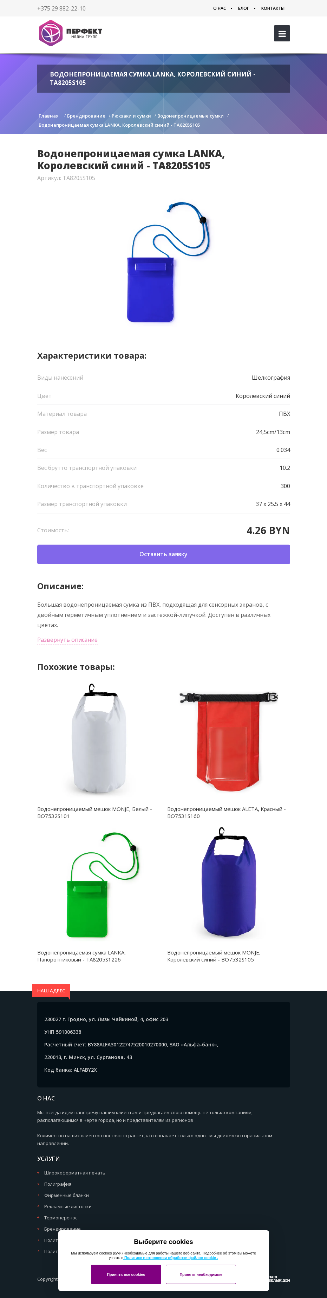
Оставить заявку (163, 554)
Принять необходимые (200, 1274)
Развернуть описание (67, 640)
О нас (219, 8)
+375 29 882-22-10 (61, 8)
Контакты (273, 8)
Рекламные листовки (68, 1206)
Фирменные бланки (66, 1195)
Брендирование (62, 1229)
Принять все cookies (126, 1274)
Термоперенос (60, 1217)
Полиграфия (57, 1184)
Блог (243, 8)
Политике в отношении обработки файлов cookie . (170, 1258)
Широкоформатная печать (74, 1173)
